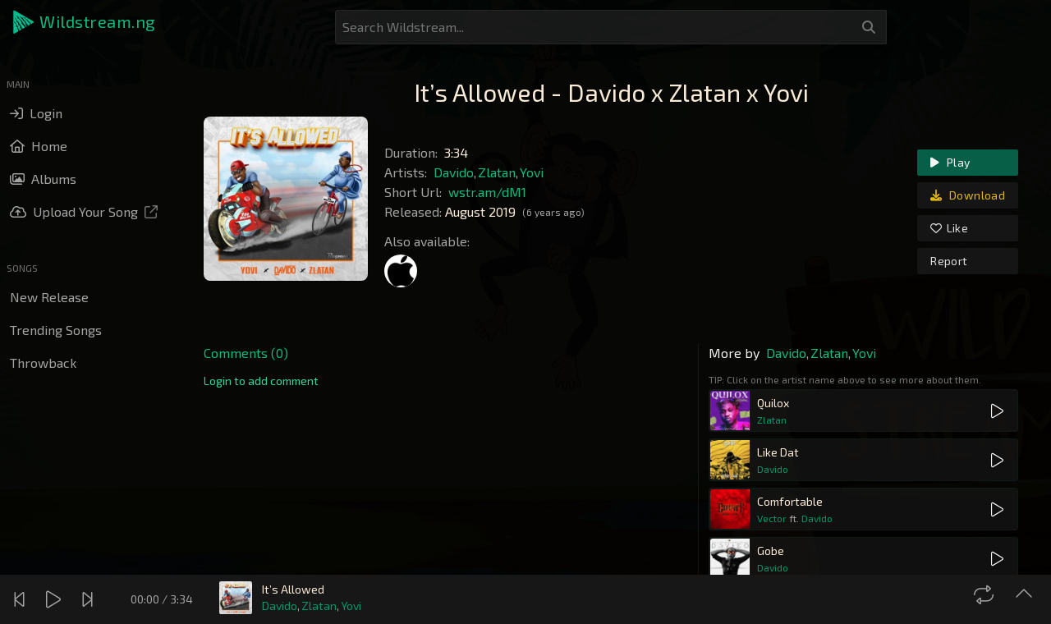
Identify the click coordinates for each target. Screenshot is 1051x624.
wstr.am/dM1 (487, 192)
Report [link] (948, 261)
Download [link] (967, 195)
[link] (261, 381)
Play (950, 162)
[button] (85, 22)
